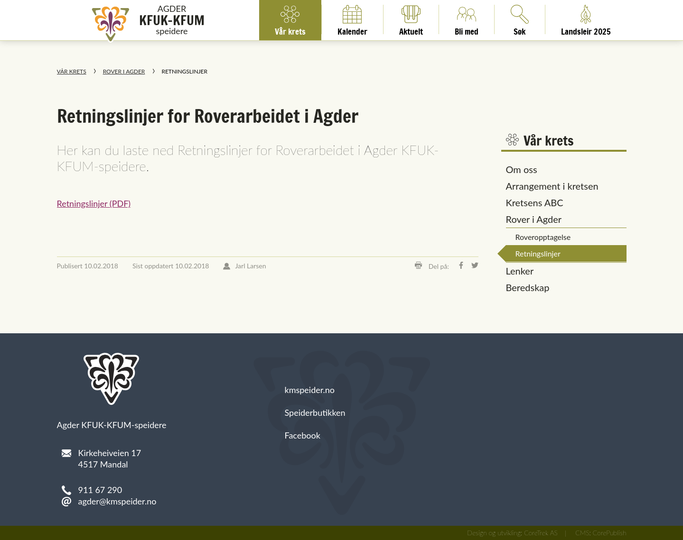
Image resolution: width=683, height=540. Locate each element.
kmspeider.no (310, 389)
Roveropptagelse (543, 236)
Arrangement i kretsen (552, 186)
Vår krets (290, 19)
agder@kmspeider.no (117, 501)
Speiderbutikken (315, 412)
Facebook (302, 435)
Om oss (521, 169)
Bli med (466, 19)
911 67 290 (100, 490)
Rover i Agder (124, 71)
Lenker (520, 270)
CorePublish (610, 533)
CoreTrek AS (541, 533)
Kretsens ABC (534, 202)
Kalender (352, 19)
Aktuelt (411, 19)
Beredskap (528, 287)
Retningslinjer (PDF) (94, 203)
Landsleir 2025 (586, 19)
